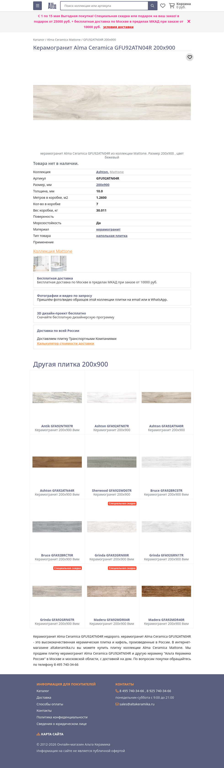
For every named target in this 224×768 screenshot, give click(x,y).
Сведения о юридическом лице (62, 724)
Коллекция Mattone (52, 251)
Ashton (102, 172)
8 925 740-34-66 (159, 691)
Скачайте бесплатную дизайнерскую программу (75, 315)
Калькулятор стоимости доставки (65, 343)
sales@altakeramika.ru (137, 704)
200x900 (102, 185)
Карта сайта (50, 734)
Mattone (117, 172)
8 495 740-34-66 (132, 691)
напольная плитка (112, 236)
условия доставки (118, 27)
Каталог (43, 691)
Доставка (44, 697)
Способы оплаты (50, 704)
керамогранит (108, 229)
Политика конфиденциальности (62, 717)
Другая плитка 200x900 (70, 364)
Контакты (44, 710)
